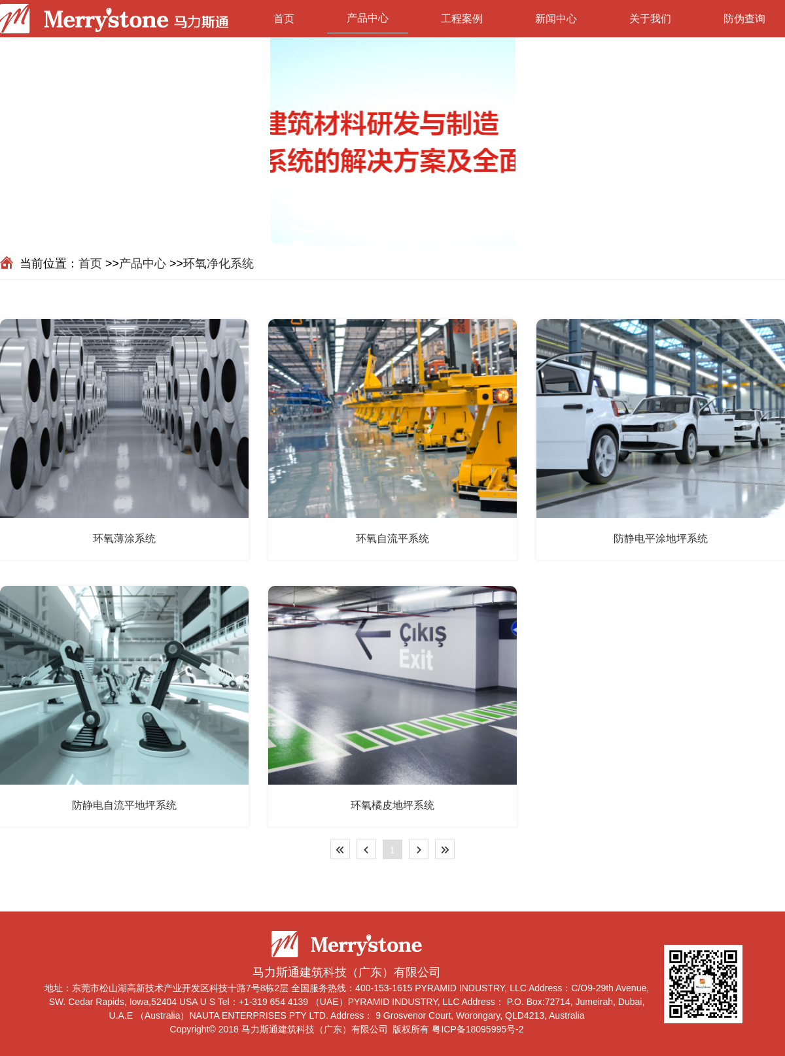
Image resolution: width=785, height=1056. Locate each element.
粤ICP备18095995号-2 (477, 1029)
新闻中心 (556, 18)
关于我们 (650, 18)
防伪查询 (744, 18)
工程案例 (462, 18)
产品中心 (368, 18)
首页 (283, 18)
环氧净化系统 (218, 263)
